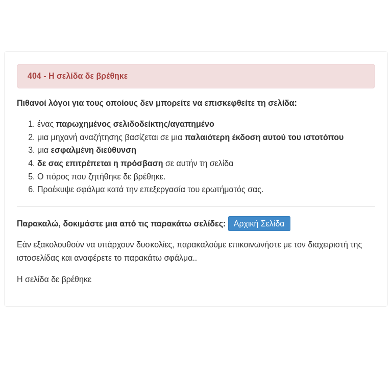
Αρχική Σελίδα (259, 223)
